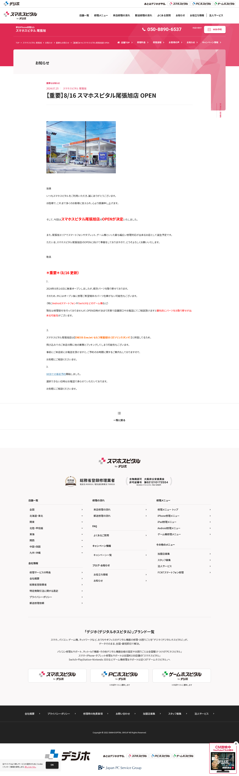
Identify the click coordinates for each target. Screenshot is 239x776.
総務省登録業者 (38, 584)
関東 (32, 521)
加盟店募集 (164, 553)
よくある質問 (164, 15)
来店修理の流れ (121, 15)
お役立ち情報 (197, 15)
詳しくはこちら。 (30, 766)
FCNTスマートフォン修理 (171, 572)
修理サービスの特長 (40, 572)
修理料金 (141, 42)
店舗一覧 (84, 15)
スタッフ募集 (164, 560)
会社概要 (34, 578)
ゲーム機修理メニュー (169, 534)
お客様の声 (174, 42)
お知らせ (180, 15)
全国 (32, 509)
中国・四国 (35, 546)
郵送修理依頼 (37, 603)
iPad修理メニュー (167, 521)
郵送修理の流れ (143, 15)
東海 (32, 534)
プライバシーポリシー (41, 597)
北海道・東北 (36, 515)
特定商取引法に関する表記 (44, 590)
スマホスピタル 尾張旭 (31, 29)
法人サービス (216, 15)
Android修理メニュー (169, 528)
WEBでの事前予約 (56, 374)
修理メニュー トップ (168, 509)
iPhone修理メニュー (169, 515)
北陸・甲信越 (36, 528)
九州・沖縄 (35, 552)
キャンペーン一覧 (103, 555)
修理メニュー (101, 15)
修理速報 (157, 42)
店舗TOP (123, 42)
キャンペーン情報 (210, 42)
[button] (52, 765)
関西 (32, 540)
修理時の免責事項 (93, 713)
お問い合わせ (123, 713)
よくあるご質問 (101, 535)
